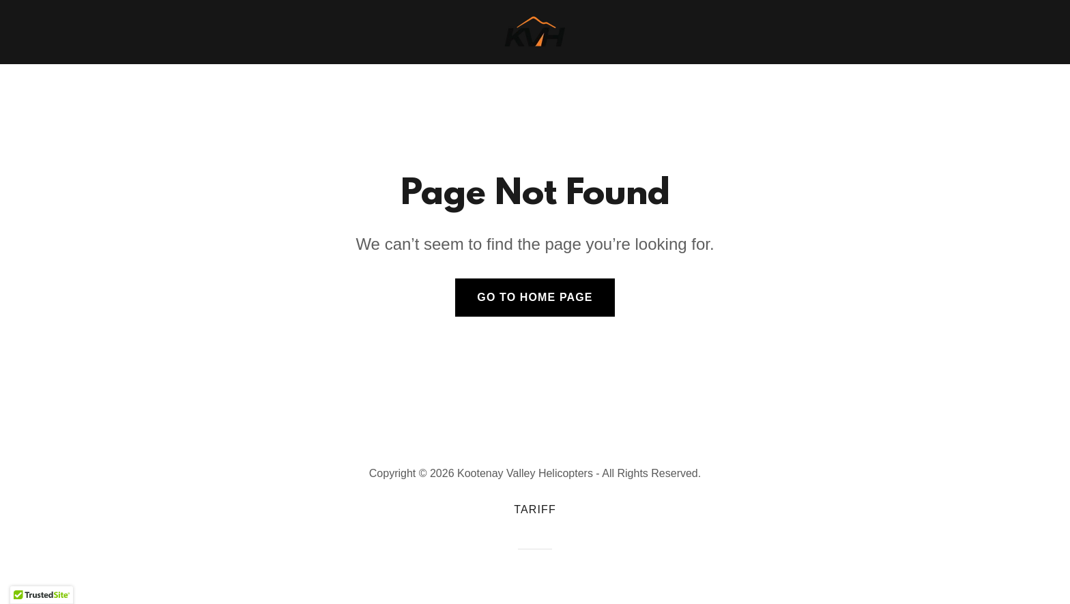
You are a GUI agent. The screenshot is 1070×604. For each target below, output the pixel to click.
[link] (535, 31)
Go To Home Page (534, 297)
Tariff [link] (535, 509)
